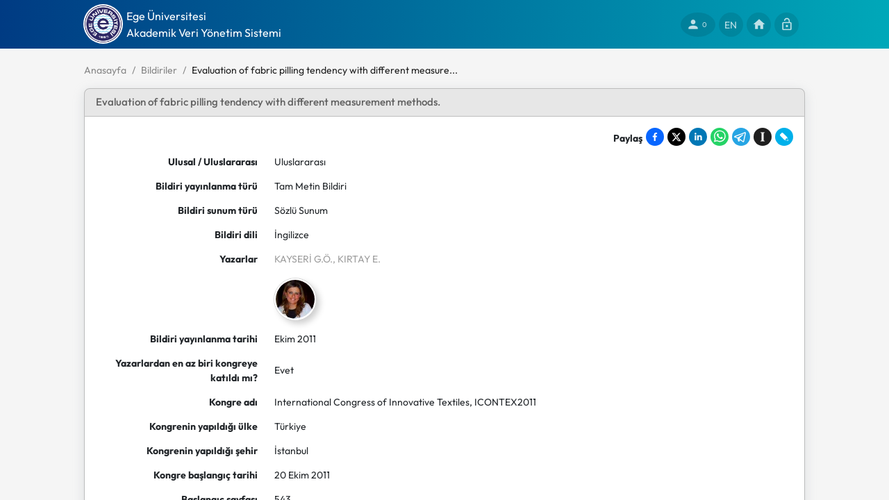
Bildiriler (159, 70)
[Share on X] (676, 137)
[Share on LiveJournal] (784, 137)
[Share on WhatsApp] (720, 137)
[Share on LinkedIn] (698, 137)
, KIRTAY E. (357, 259)
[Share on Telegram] (741, 137)
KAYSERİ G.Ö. (303, 259)
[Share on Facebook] (655, 137)
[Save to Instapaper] (763, 137)
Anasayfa (105, 70)
